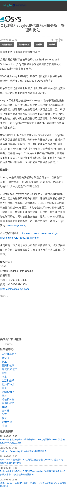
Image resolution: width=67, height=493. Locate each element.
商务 (4, 395)
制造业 (52, 44)
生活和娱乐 (8, 380)
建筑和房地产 (9, 369)
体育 (4, 414)
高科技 (39, 44)
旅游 (4, 373)
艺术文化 (7, 422)
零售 (4, 388)
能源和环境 (24, 44)
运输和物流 (7, 44)
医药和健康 (8, 365)
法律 (4, 425)
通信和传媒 (8, 399)
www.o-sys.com (16, 225)
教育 (4, 418)
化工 (4, 361)
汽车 (4, 376)
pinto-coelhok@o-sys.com (14, 289)
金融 (4, 406)
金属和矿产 (8, 403)
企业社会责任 (9, 354)
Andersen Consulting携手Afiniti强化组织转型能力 (23, 451)
